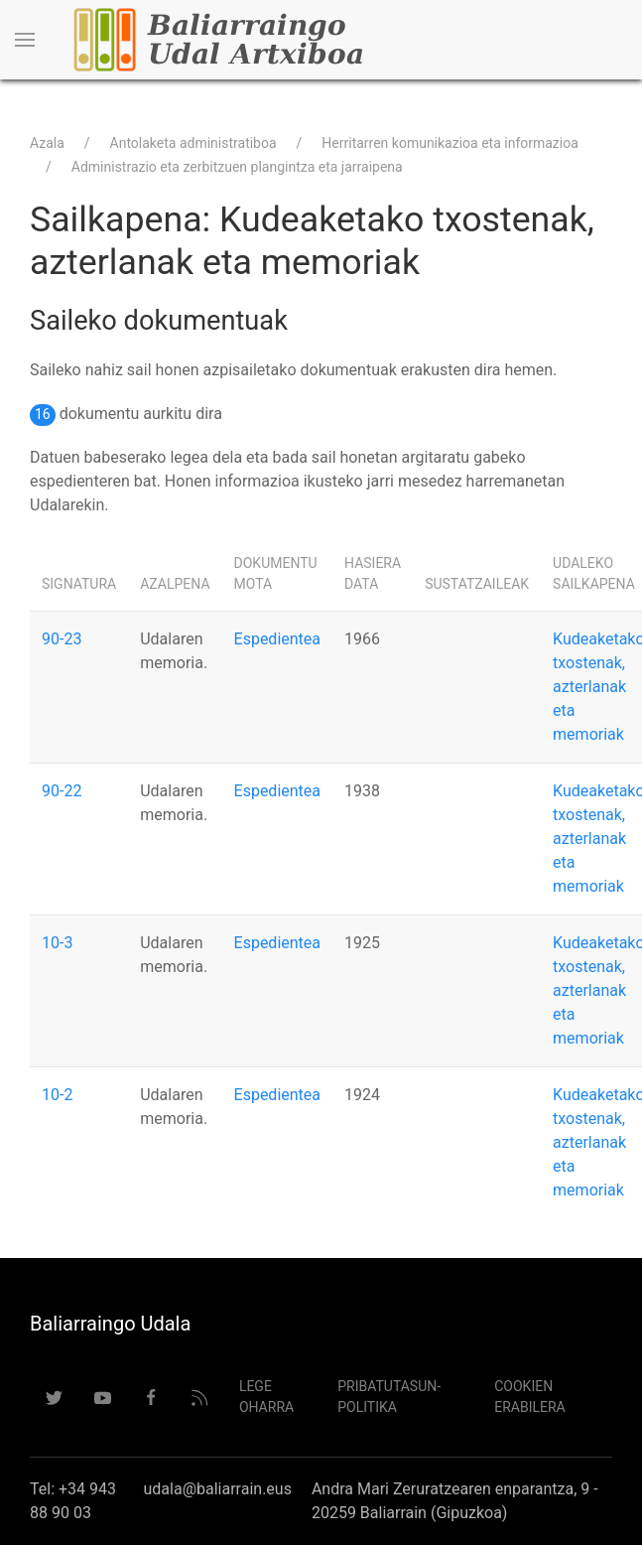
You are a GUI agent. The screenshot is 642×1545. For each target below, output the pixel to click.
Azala (47, 143)
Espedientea (277, 639)
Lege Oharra (266, 1396)
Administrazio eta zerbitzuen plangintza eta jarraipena (237, 167)
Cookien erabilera (530, 1396)
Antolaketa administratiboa (193, 143)
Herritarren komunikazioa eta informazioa (449, 143)
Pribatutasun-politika (389, 1396)
